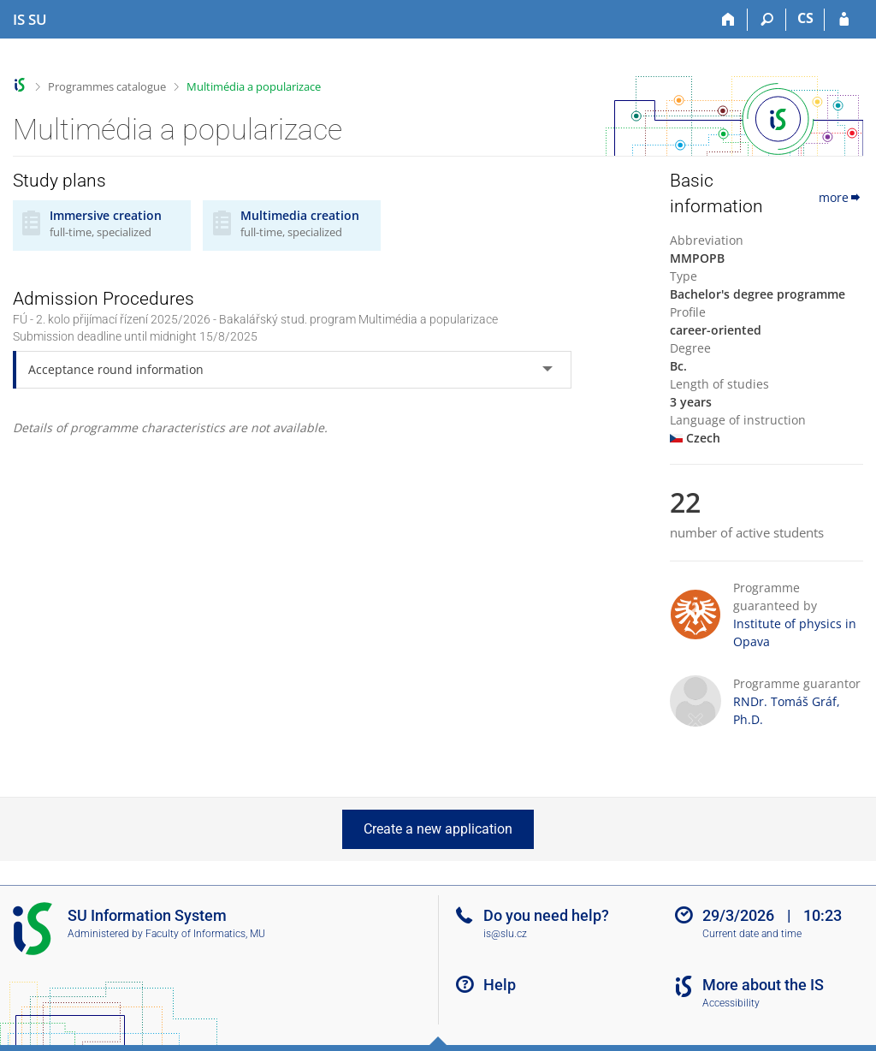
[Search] (767, 20)
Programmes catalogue (107, 86)
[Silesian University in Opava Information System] (30, 20)
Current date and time (752, 934)
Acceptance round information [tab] (116, 369)
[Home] (728, 20)
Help (499, 985)
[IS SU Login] (844, 20)
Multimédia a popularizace (253, 86)
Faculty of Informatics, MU (205, 934)
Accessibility (731, 1003)
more (841, 197)
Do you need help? (546, 915)
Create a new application (438, 829)
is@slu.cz (505, 934)
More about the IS (763, 985)
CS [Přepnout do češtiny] (805, 18)
